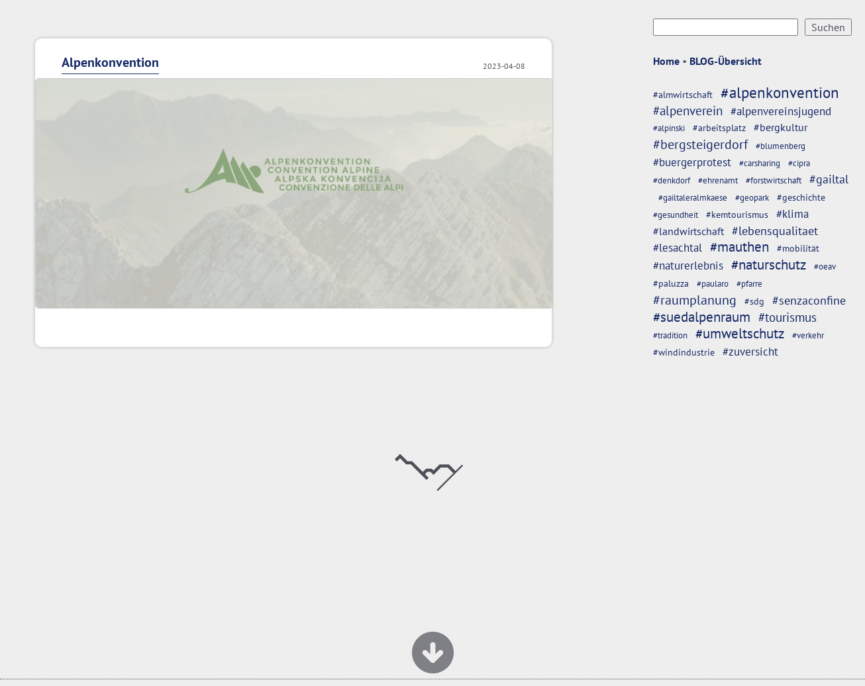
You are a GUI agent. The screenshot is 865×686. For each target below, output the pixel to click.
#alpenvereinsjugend (781, 111)
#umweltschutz (739, 333)
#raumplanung (695, 299)
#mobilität (798, 248)
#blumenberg (780, 146)
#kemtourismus (737, 214)
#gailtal (828, 179)
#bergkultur (780, 127)
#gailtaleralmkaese (692, 197)
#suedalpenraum (701, 317)
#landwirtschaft (688, 231)
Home (666, 61)
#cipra (799, 163)
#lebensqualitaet (775, 230)
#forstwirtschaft (773, 180)
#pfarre (749, 283)
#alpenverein (688, 111)
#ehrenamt (718, 180)
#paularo (713, 283)
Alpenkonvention (110, 62)
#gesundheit (675, 214)
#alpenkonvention (780, 92)
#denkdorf (671, 180)
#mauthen (739, 247)
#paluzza (671, 283)
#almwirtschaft (683, 94)
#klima (792, 214)
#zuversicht (750, 351)
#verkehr (808, 335)
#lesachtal (677, 247)
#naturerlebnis (688, 265)
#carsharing (759, 163)
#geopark (752, 197)
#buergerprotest (692, 162)
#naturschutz (768, 264)
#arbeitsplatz (719, 127)
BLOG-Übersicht (725, 61)
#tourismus (787, 317)
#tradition (670, 335)
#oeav (825, 266)
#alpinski (669, 128)
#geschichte (801, 197)
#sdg (754, 301)
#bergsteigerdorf (700, 144)
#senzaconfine (809, 300)
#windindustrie (684, 352)
